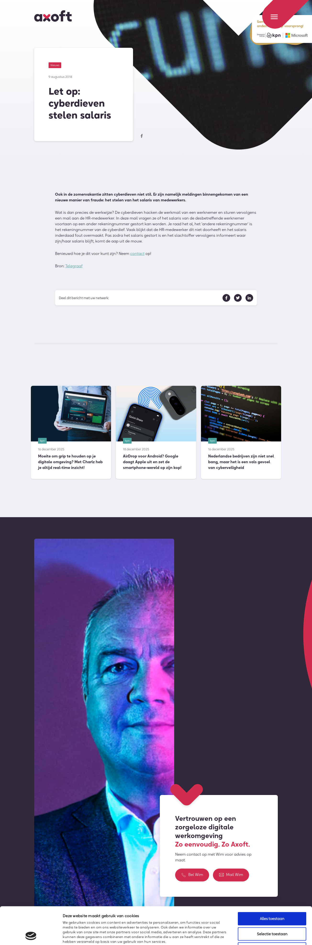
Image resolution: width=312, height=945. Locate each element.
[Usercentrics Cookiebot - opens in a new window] (31, 935)
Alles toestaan (272, 883)
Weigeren (272, 914)
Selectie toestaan (272, 899)
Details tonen (260, 935)
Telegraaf (74, 266)
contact (137, 254)
